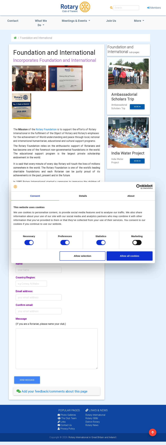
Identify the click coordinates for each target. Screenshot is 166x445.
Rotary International (95, 414)
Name (19, 263)
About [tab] (131, 195)
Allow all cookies (129, 256)
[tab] (56, 391)
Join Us (111, 21)
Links (62, 421)
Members (154, 7)
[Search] (126, 7)
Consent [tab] (35, 195)
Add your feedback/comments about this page (51, 391)
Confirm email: (24, 305)
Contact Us (65, 425)
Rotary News (91, 425)
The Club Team (67, 418)
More (138, 21)
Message (21, 318)
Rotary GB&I (91, 418)
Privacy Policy (66, 428)
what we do (41, 23)
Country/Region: (25, 277)
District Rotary (92, 421)
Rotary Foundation (46, 129)
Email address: (24, 291)
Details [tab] (83, 195)
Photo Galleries (67, 414)
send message (27, 380)
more (137, 107)
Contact (12, 21)
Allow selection (82, 256)
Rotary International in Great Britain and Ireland (92, 437)
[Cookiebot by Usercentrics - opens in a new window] (139, 186)
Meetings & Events (75, 21)
